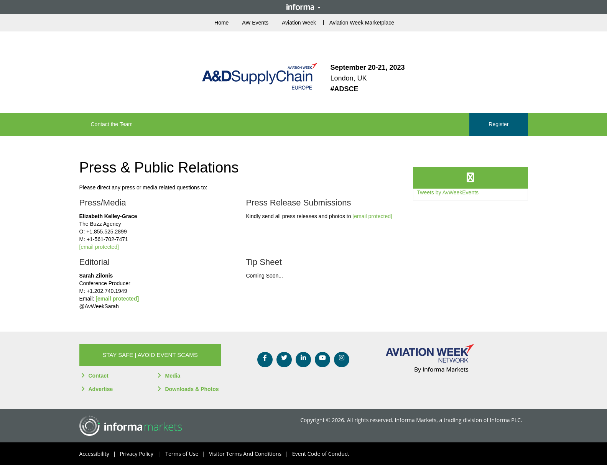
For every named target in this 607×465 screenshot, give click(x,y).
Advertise (101, 389)
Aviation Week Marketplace (361, 22)
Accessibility (99, 454)
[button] (150, 355)
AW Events (255, 22)
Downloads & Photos (192, 389)
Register (498, 124)
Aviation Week (299, 22)
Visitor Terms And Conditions (250, 454)
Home (221, 22)
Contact (99, 376)
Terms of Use (187, 454)
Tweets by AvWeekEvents (448, 192)
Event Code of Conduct (320, 453)
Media (172, 376)
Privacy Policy (142, 454)
